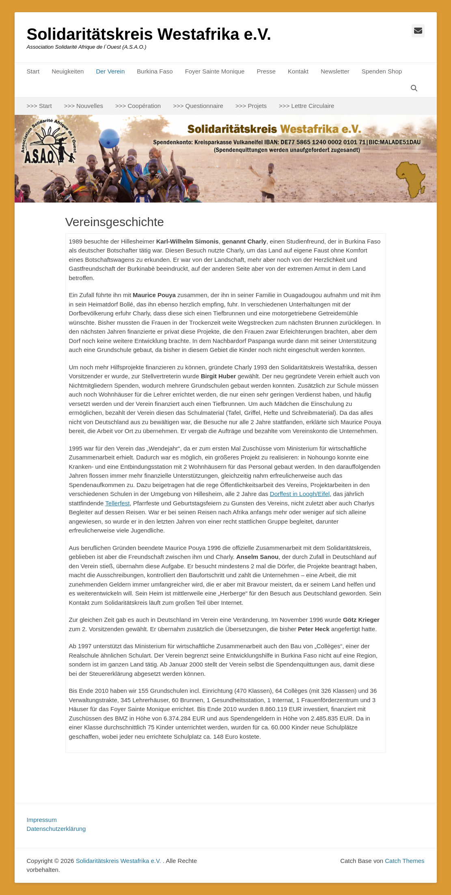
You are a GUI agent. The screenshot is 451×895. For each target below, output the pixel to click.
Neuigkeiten (68, 71)
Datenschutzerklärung (56, 828)
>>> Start (39, 105)
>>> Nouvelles (83, 105)
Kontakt (298, 71)
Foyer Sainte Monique (215, 71)
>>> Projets (251, 105)
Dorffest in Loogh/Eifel (300, 493)
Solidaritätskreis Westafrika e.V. (149, 34)
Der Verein (110, 71)
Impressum (42, 819)
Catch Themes (404, 860)
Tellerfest (117, 503)
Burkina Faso (155, 71)
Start (33, 71)
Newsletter (335, 71)
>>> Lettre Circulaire (306, 105)
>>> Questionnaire (198, 105)
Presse (266, 71)
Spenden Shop (382, 71)
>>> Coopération (138, 105)
